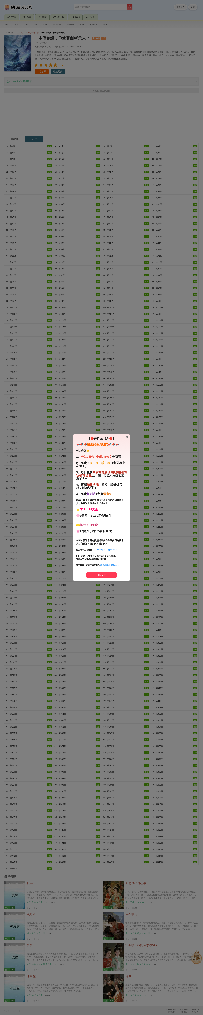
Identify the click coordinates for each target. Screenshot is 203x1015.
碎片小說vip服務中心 (109, 565)
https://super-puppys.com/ (105, 550)
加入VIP (101, 575)
